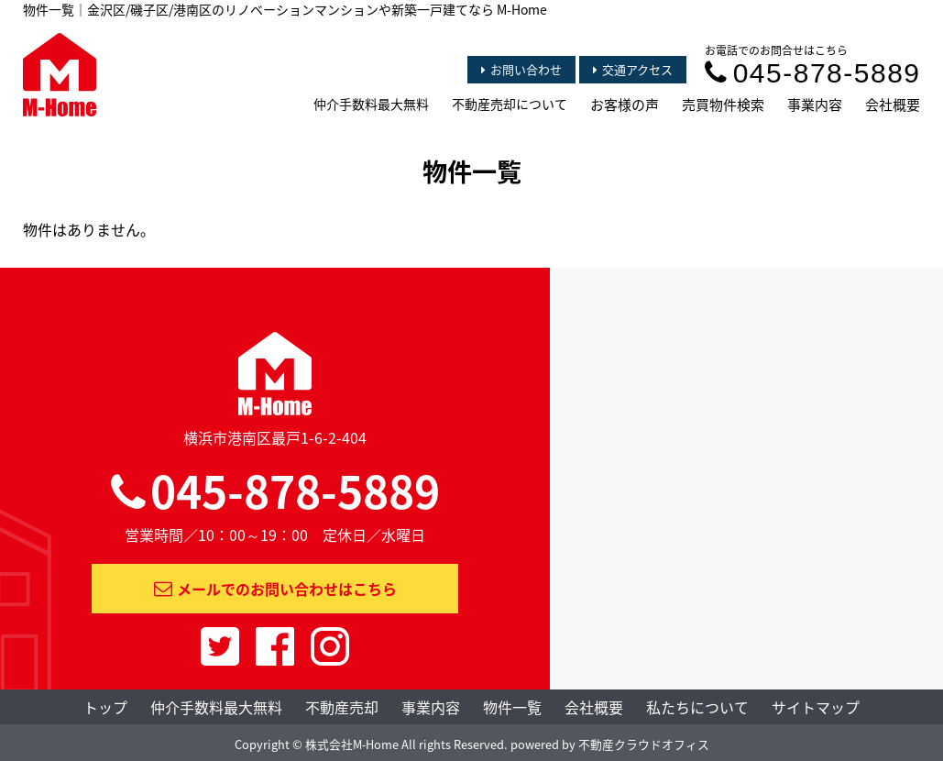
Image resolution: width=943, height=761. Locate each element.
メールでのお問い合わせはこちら (275, 589)
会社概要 (892, 104)
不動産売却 (341, 707)
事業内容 (814, 104)
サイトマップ (816, 707)
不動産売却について (509, 103)
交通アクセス (633, 69)
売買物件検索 (723, 104)
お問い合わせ (521, 69)
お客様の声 (624, 104)
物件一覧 (512, 707)
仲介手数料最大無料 (371, 103)
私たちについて (697, 707)
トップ (105, 707)
